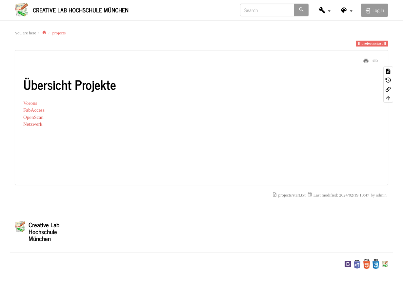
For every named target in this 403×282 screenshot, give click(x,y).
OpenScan (33, 117)
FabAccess (34, 110)
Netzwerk (32, 124)
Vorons (30, 103)
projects (59, 33)
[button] (324, 10)
